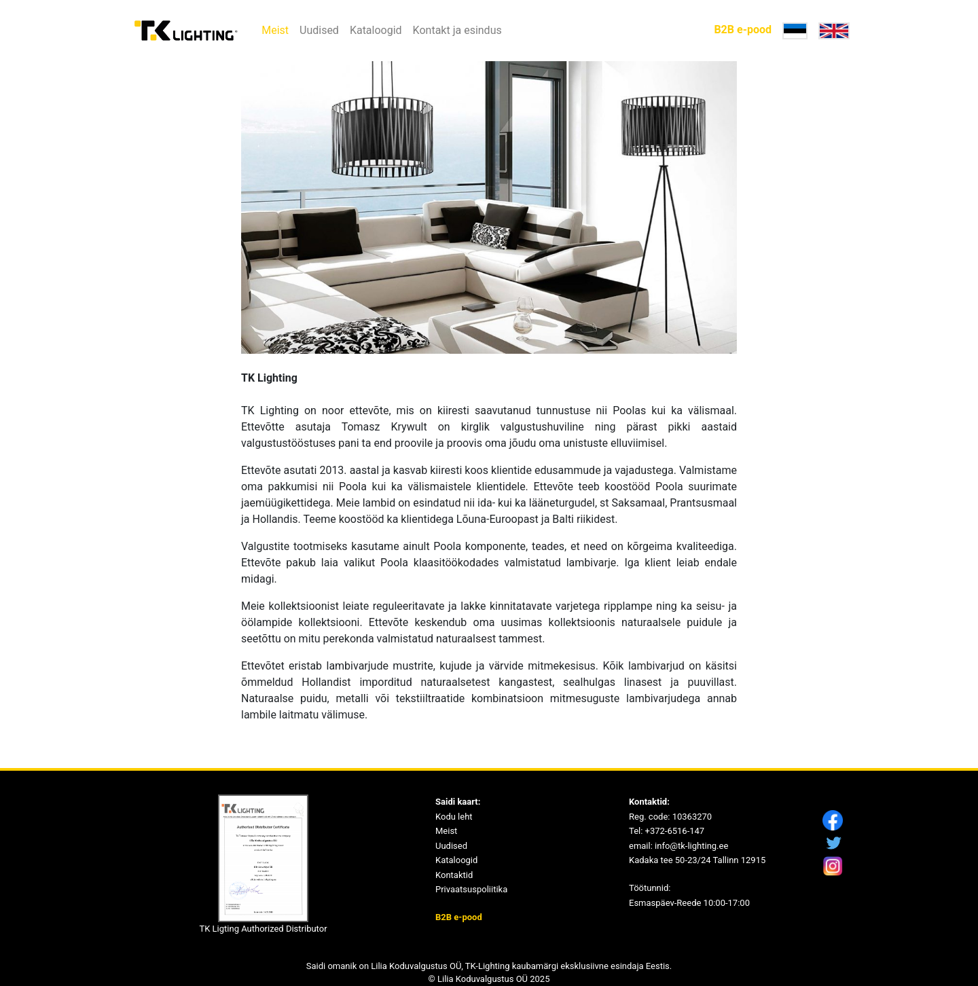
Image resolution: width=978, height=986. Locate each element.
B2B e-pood (743, 29)
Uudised (319, 30)
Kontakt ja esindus (457, 30)
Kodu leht (454, 816)
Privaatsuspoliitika (471, 889)
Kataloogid (376, 30)
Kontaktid (454, 875)
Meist (275, 30)
